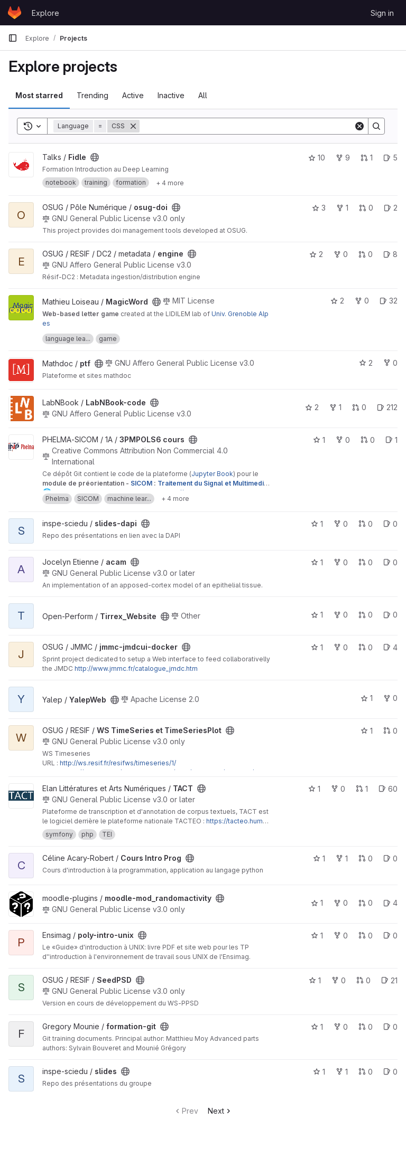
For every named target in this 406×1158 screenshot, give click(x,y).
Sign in (382, 12)
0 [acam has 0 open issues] (390, 562)
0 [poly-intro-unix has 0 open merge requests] (365, 935)
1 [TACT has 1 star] (314, 788)
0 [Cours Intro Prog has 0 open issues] (390, 858)
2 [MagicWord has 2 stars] (337, 300)
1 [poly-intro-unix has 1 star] (317, 935)
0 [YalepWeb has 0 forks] (390, 698)
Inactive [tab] (171, 95)
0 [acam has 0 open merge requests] (365, 562)
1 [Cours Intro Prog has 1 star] (319, 858)
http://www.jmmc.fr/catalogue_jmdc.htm (136, 668)
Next (220, 1110)
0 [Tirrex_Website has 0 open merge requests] (365, 614)
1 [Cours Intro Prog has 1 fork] (342, 858)
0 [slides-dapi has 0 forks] (341, 523)
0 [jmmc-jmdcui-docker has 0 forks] (341, 647)
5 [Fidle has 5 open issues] (390, 157)
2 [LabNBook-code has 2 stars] (312, 407)
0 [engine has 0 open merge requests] (365, 254)
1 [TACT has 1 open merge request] (362, 788)
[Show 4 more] (170, 182)
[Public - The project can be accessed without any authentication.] (94, 157)
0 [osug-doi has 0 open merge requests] (366, 207)
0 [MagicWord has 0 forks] (362, 300)
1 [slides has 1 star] (319, 1071)
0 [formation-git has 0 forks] (341, 1026)
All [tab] (202, 95)
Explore (45, 12)
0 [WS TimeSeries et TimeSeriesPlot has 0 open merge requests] (390, 730)
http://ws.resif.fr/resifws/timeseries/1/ (118, 763)
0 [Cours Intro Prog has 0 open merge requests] (365, 858)
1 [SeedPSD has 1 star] (315, 980)
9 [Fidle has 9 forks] (343, 157)
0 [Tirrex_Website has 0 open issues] (390, 614)
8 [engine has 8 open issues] (390, 254)
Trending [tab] (92, 95)
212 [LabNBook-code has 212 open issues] (387, 407)
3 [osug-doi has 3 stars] (319, 207)
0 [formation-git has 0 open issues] (390, 1026)
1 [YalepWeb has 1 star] (367, 698)
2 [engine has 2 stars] (316, 254)
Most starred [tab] (39, 95)
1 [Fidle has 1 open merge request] (367, 157)
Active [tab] (133, 95)
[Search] (247, 126)
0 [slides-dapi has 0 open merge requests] (365, 523)
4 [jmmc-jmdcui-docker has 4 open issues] (390, 647)
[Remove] (133, 126)
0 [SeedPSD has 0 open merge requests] (363, 980)
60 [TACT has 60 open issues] (388, 788)
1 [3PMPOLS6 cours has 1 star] (319, 439)
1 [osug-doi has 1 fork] (342, 207)
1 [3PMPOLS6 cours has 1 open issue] (391, 439)
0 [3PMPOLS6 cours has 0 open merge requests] (368, 439)
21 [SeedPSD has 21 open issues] (389, 980)
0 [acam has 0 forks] (341, 562)
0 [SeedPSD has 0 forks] (338, 980)
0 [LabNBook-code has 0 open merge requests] (359, 407)
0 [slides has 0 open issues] (390, 1071)
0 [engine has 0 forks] (341, 254)
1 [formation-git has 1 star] (317, 1026)
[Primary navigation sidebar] (12, 38)
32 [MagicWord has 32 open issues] (389, 300)
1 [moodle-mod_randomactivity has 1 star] (317, 902)
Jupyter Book (212, 474)
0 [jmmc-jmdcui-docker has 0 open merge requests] (365, 647)
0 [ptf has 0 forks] (390, 362)
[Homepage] (14, 12)
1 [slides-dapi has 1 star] (317, 523)
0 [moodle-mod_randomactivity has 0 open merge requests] (365, 902)
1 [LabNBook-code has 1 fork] (335, 407)
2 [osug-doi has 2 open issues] (391, 207)
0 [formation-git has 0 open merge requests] (365, 1026)
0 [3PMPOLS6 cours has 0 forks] (343, 439)
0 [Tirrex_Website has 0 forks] (341, 614)
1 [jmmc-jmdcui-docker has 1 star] (317, 647)
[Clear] (359, 126)
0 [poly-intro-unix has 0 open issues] (390, 935)
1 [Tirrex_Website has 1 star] (317, 614)
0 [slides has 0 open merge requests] (365, 1071)
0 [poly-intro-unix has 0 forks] (341, 935)
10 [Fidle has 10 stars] (316, 157)
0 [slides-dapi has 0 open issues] (390, 523)
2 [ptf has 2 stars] (366, 362)
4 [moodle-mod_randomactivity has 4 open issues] (390, 902)
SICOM (141, 483)
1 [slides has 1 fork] (342, 1071)
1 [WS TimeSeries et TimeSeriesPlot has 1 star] (367, 730)
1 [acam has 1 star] (317, 562)
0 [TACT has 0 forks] (338, 788)
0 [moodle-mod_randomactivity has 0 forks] (341, 902)
